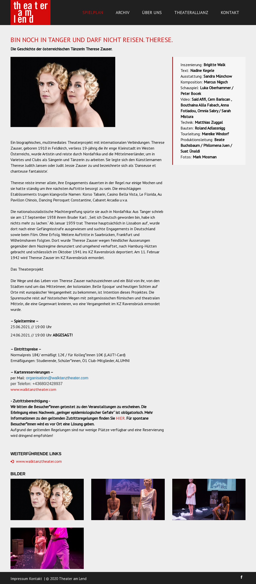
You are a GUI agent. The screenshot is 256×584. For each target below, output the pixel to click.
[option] (62, 92)
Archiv (123, 12)
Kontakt (230, 12)
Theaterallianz (191, 12)
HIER (120, 418)
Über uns (152, 12)
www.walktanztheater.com (33, 389)
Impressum (19, 578)
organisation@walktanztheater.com (57, 378)
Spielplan (92, 12)
